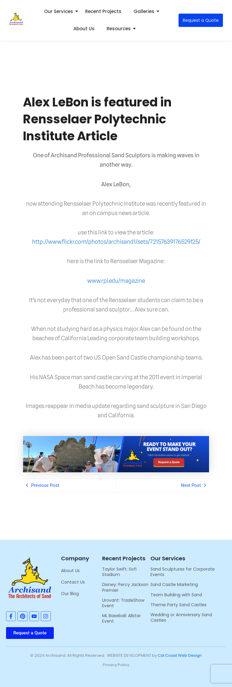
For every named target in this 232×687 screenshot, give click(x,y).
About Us (84, 28)
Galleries (145, 11)
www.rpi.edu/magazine (116, 280)
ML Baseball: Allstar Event (121, 618)
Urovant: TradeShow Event (123, 603)
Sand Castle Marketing (174, 584)
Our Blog (70, 594)
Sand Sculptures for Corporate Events (182, 572)
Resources (120, 28)
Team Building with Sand (176, 595)
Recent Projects (103, 11)
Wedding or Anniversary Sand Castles (181, 617)
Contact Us (73, 582)
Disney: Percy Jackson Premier (125, 587)
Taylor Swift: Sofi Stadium (119, 572)
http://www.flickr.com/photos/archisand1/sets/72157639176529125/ (116, 241)
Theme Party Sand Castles (178, 605)
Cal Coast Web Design (180, 655)
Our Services (60, 11)
